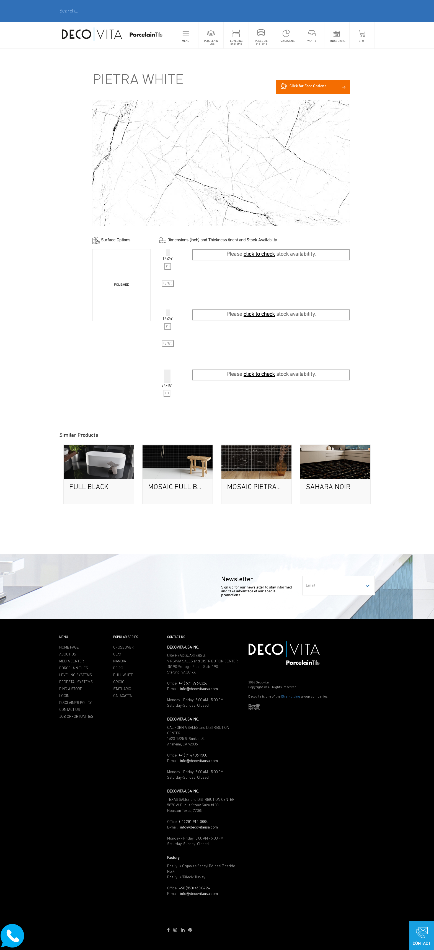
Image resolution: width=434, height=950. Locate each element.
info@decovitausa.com (199, 689)
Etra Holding (290, 696)
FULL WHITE (123, 675)
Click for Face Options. (304, 86)
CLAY (117, 654)
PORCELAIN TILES (211, 42)
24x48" (167, 383)
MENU (186, 41)
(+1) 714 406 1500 (193, 755)
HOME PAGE (69, 647)
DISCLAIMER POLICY (75, 703)
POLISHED (121, 284)
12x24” (168, 268)
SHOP (362, 41)
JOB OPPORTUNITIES (76, 717)
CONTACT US (69, 710)
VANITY (311, 41)
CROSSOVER (123, 647)
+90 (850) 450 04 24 (194, 888)
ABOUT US (67, 654)
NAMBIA (119, 661)
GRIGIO (119, 682)
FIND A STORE (337, 41)
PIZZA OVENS (286, 41)
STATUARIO (122, 689)
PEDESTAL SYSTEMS (261, 42)
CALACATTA (122, 696)
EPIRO (118, 668)
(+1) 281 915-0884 (193, 822)
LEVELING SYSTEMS (236, 42)
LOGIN (64, 696)
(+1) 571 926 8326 (193, 683)
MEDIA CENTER (71, 661)
